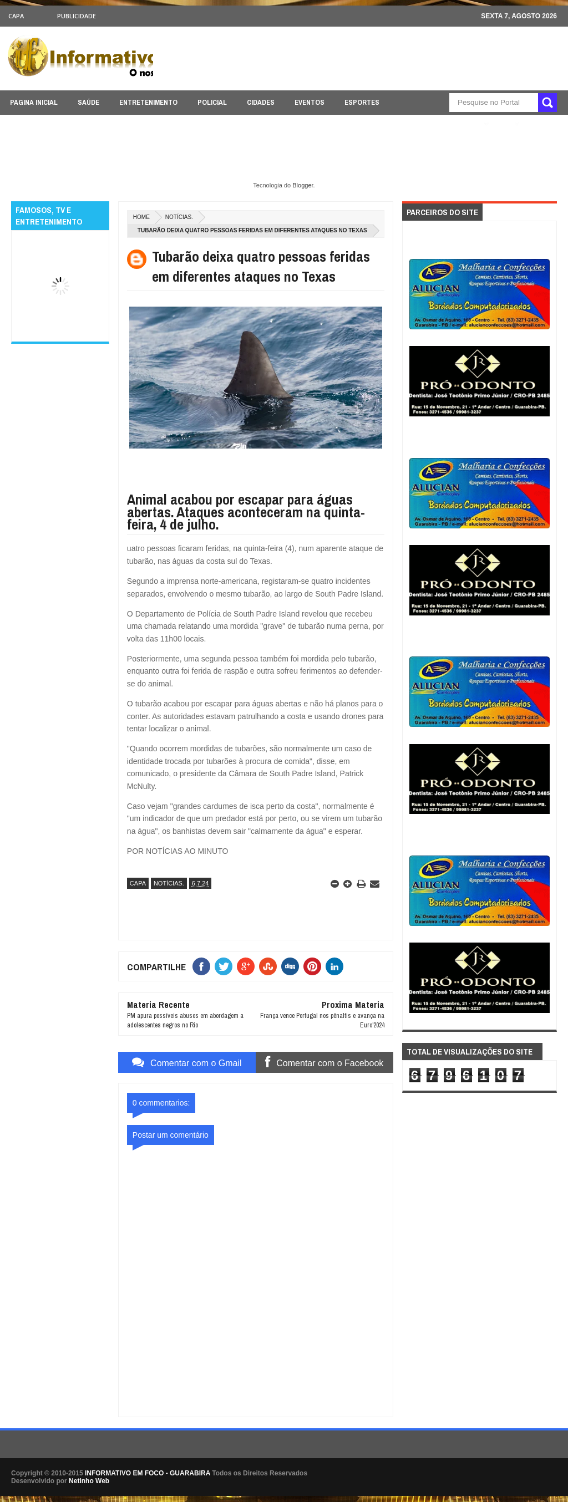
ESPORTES (361, 102)
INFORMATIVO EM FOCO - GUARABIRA (147, 1473)
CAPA (16, 16)
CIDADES (261, 102)
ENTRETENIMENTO (148, 102)
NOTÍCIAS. (179, 217)
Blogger (302, 185)
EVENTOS (309, 102)
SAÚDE (88, 102)
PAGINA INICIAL (34, 102)
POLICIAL (212, 102)
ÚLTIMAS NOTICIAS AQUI (438, 124)
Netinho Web (89, 1481)
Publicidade (76, 16)
